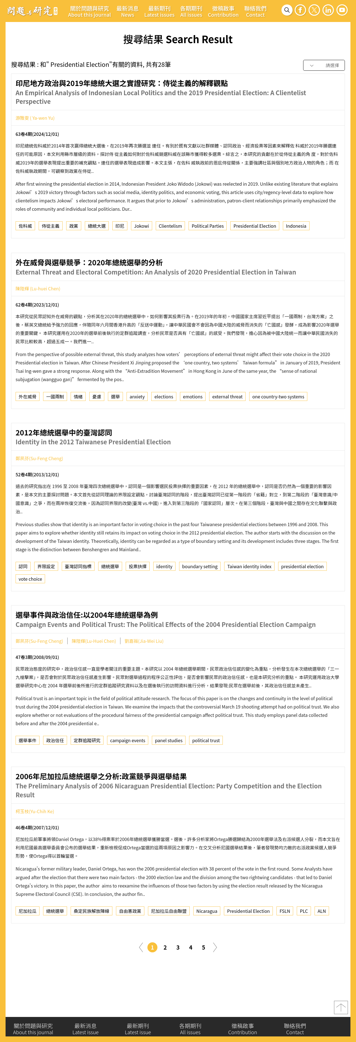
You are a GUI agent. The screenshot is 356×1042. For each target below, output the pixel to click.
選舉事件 (27, 764)
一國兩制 (55, 420)
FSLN (285, 934)
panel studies (168, 764)
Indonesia (296, 227)
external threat (227, 420)
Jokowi (141, 227)
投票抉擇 (138, 590)
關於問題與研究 (89, 11)
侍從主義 (51, 227)
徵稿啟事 (223, 11)
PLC (304, 934)
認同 (23, 590)
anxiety (137, 420)
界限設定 (46, 590)
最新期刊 (159, 11)
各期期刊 (191, 11)
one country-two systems (278, 420)
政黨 (73, 227)
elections (163, 420)
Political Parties (208, 227)
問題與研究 (32, 10)
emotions (192, 420)
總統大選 (97, 227)
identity (164, 590)
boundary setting (200, 590)
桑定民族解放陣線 (91, 934)
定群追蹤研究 (87, 764)
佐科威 (25, 227)
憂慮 (96, 420)
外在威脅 (27, 420)
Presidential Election (254, 227)
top (341, 1011)
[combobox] (324, 65)
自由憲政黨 (130, 934)
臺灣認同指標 (78, 590)
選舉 (115, 420)
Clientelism (170, 227)
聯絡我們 (255, 11)
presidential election (302, 590)
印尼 (119, 227)
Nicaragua (206, 934)
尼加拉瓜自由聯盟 (169, 934)
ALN (322, 934)
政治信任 (55, 764)
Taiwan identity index (249, 590)
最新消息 (128, 11)
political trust (206, 764)
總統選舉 (110, 590)
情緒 (78, 420)
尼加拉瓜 (27, 934)
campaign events (127, 764)
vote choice (30, 602)
